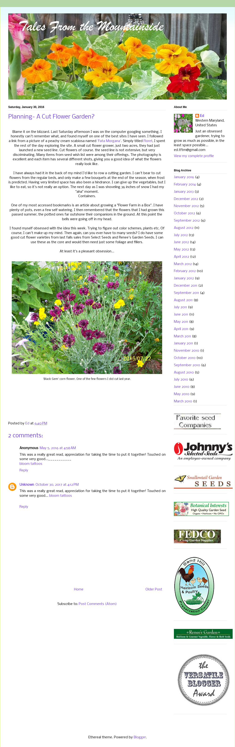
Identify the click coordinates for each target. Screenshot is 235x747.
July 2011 (180, 307)
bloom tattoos (31, 464)
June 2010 (181, 387)
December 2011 (185, 286)
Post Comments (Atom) (98, 604)
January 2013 (184, 192)
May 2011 (181, 322)
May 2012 (181, 249)
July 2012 (181, 235)
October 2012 (184, 213)
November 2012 (186, 206)
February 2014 (185, 184)
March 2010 (183, 401)
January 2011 (183, 343)
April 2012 (181, 257)
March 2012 (183, 264)
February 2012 (185, 271)
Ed (202, 116)
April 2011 (181, 329)
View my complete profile (194, 156)
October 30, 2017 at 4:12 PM (57, 485)
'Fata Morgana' (108, 141)
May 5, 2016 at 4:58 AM (58, 448)
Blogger (140, 737)
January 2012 (184, 278)
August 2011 (183, 300)
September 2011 (186, 293)
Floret (148, 141)
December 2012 (186, 199)
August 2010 (184, 372)
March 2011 (182, 336)
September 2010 (187, 365)
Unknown (27, 485)
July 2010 (181, 379)
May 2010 (181, 394)
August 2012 (183, 228)
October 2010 (185, 358)
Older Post (153, 589)
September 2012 (187, 221)
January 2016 (184, 177)
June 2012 (181, 242)
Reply (24, 470)
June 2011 (181, 314)
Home (78, 589)
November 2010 (186, 351)
